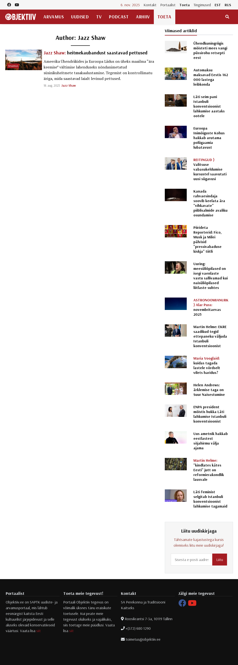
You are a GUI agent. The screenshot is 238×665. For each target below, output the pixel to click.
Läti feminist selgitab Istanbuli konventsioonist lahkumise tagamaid (210, 498)
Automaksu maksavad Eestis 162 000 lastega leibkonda (210, 77)
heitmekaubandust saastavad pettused (95, 53)
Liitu (219, 559)
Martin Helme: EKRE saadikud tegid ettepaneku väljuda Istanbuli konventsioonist (210, 336)
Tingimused (202, 4)
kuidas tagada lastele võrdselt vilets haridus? (206, 365)
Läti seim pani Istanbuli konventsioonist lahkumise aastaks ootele (209, 106)
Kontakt (150, 4)
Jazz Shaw (69, 85)
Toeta (184, 4)
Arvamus (53, 17)
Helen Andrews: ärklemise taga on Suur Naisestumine (209, 389)
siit (38, 630)
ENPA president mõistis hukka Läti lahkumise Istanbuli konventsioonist (209, 414)
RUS (228, 4)
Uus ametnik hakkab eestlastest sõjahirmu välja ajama (210, 440)
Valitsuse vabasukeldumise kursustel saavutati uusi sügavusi (210, 169)
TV (99, 17)
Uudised (80, 17)
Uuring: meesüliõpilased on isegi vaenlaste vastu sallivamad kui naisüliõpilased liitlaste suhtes (210, 275)
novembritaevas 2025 (210, 307)
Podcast (119, 17)
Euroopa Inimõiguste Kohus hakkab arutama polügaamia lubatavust (209, 138)
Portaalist (168, 4)
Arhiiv (143, 17)
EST (218, 4)
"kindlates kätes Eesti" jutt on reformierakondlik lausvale (208, 470)
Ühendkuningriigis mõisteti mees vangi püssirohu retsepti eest (210, 50)
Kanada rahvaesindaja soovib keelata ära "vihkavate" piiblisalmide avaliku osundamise (210, 203)
